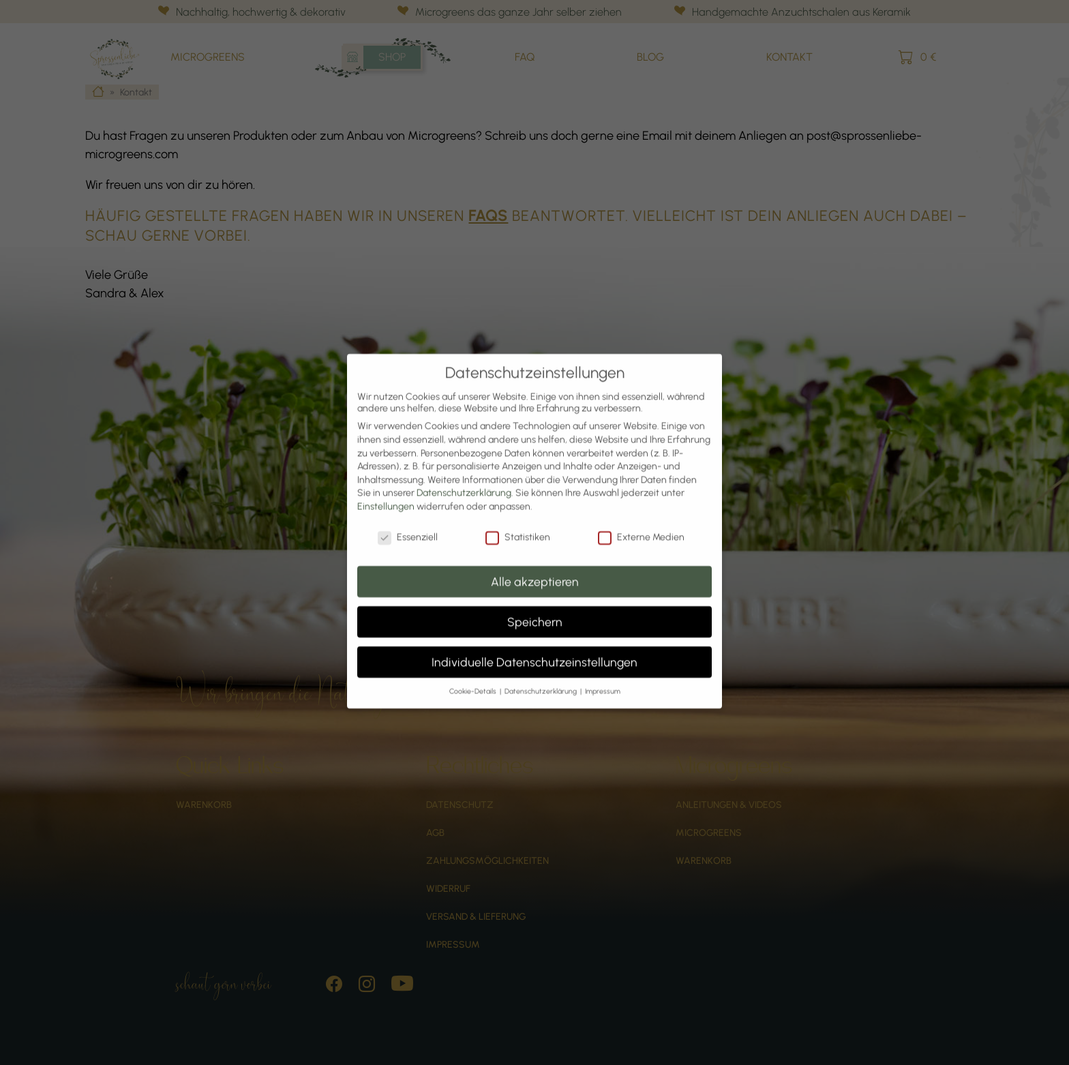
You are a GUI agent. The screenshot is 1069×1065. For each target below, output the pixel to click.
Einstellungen (386, 489)
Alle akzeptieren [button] (535, 564)
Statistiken (517, 520)
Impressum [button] (602, 674)
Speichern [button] (534, 604)
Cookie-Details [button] (473, 674)
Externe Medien (641, 520)
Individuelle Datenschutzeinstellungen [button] (534, 645)
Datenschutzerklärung (464, 475)
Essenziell (408, 520)
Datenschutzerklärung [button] (542, 674)
